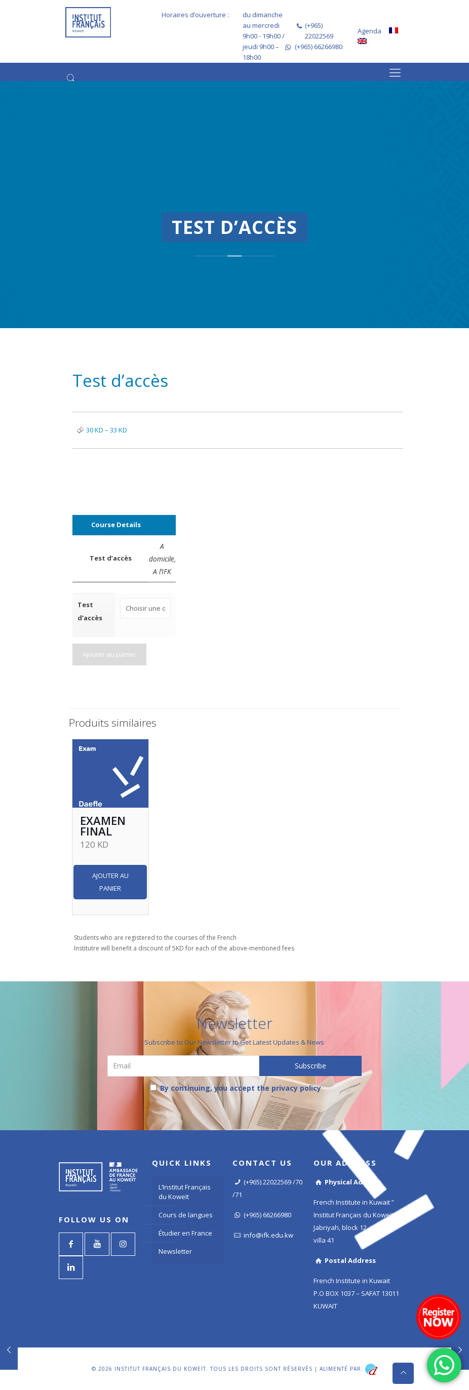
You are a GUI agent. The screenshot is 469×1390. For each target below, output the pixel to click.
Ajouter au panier (109, 652)
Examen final (103, 824)
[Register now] (438, 1317)
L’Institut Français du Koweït (185, 1190)
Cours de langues (186, 1213)
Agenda (369, 30)
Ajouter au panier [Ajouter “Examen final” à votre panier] (110, 880)
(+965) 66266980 (318, 46)
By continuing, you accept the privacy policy (235, 1086)
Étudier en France (185, 1231)
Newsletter (175, 1249)
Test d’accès (89, 611)
